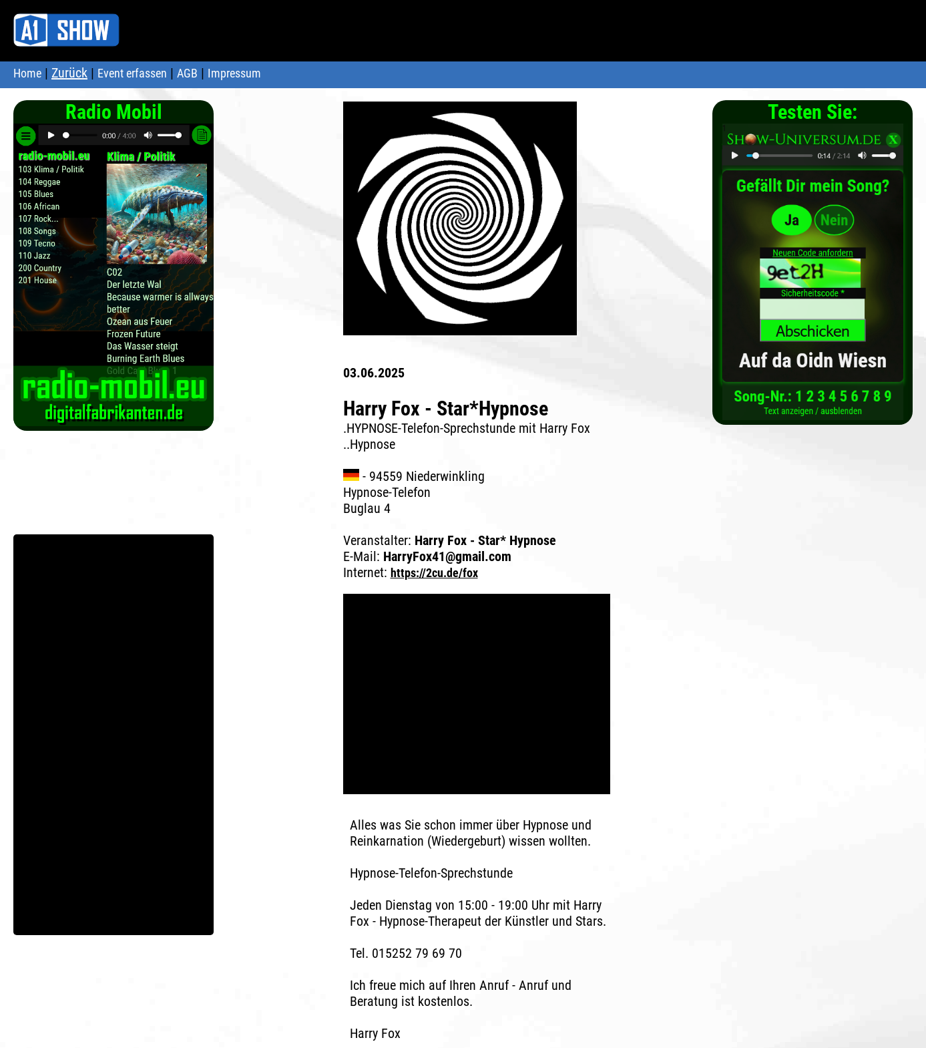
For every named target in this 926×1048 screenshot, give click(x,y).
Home (27, 73)
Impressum (234, 73)
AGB (187, 73)
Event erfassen (132, 73)
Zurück (69, 73)
